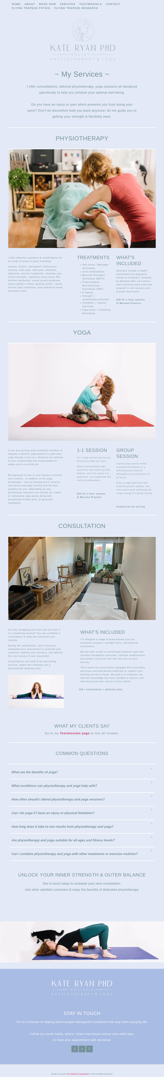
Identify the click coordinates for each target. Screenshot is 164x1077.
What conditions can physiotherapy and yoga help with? (54, 786)
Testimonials (90, 4)
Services (67, 4)
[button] (82, 772)
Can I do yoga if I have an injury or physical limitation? (53, 813)
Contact (113, 4)
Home (16, 4)
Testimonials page (75, 733)
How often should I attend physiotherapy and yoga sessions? (58, 799)
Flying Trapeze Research (76, 8)
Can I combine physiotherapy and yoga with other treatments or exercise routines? (75, 854)
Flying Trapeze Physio (31, 8)
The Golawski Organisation (78, 1074)
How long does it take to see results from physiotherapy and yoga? (63, 826)
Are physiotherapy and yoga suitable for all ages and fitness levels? (63, 840)
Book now (47, 4)
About (30, 4)
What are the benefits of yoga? (35, 772)
